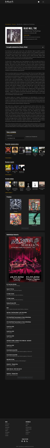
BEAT (8, 307)
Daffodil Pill (34, 211)
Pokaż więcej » (8, 157)
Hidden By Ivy (34, 225)
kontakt (27, 433)
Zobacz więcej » (8, 192)
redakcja (27, 423)
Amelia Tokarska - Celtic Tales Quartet (14, 369)
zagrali (6, 430)
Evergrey (15, 211)
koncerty (7, 425)
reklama (27, 430)
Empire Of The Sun (10, 289)
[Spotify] (24, 441)
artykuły (6, 433)
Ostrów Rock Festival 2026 (12, 350)
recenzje (6, 428)
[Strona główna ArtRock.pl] (9, 1)
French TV (16, 225)
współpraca (28, 432)
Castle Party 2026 (10, 326)
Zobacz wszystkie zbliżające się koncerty (25, 377)
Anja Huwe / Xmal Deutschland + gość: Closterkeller (17, 312)
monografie (7, 432)
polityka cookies (29, 428)
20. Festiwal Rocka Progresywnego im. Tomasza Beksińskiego (19, 317)
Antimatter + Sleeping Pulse (12, 364)
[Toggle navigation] (43, 2)
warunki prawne (28, 427)
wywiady (6, 435)
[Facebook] (22, 441)
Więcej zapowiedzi (25, 228)
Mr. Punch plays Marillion (11, 284)
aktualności (7, 423)
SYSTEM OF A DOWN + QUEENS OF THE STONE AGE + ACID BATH (19, 340)
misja (26, 425)
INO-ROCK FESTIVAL (10, 359)
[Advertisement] (25, 13)
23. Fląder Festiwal (10, 293)
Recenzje (14, 24)
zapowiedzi (7, 427)
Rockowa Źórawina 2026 (11, 303)
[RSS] (27, 441)
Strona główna (8, 24)
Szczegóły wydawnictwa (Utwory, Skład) (16, 47)
